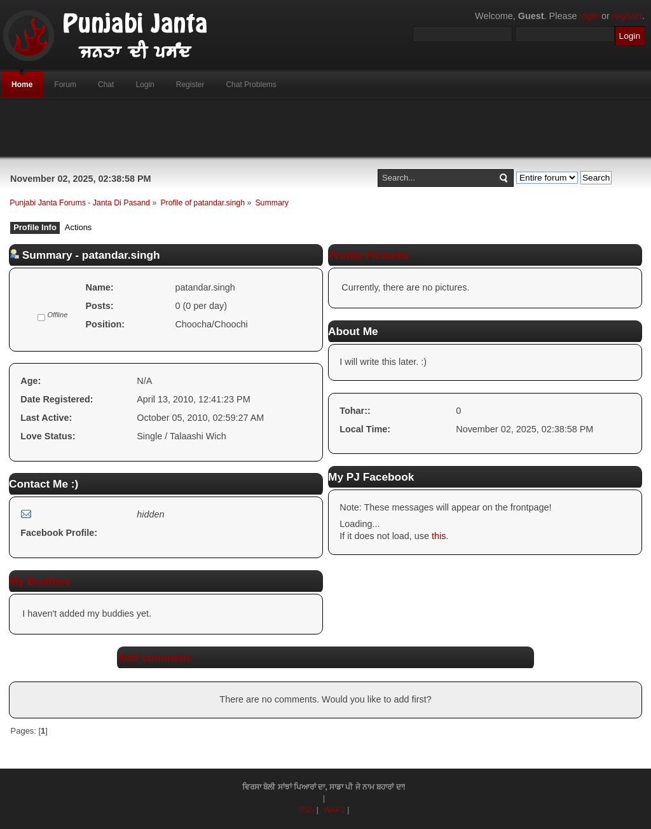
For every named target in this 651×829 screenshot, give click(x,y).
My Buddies (40, 581)
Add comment (153, 657)
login (589, 16)
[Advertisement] (325, 127)
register (627, 16)
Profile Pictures (368, 255)
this (439, 536)
